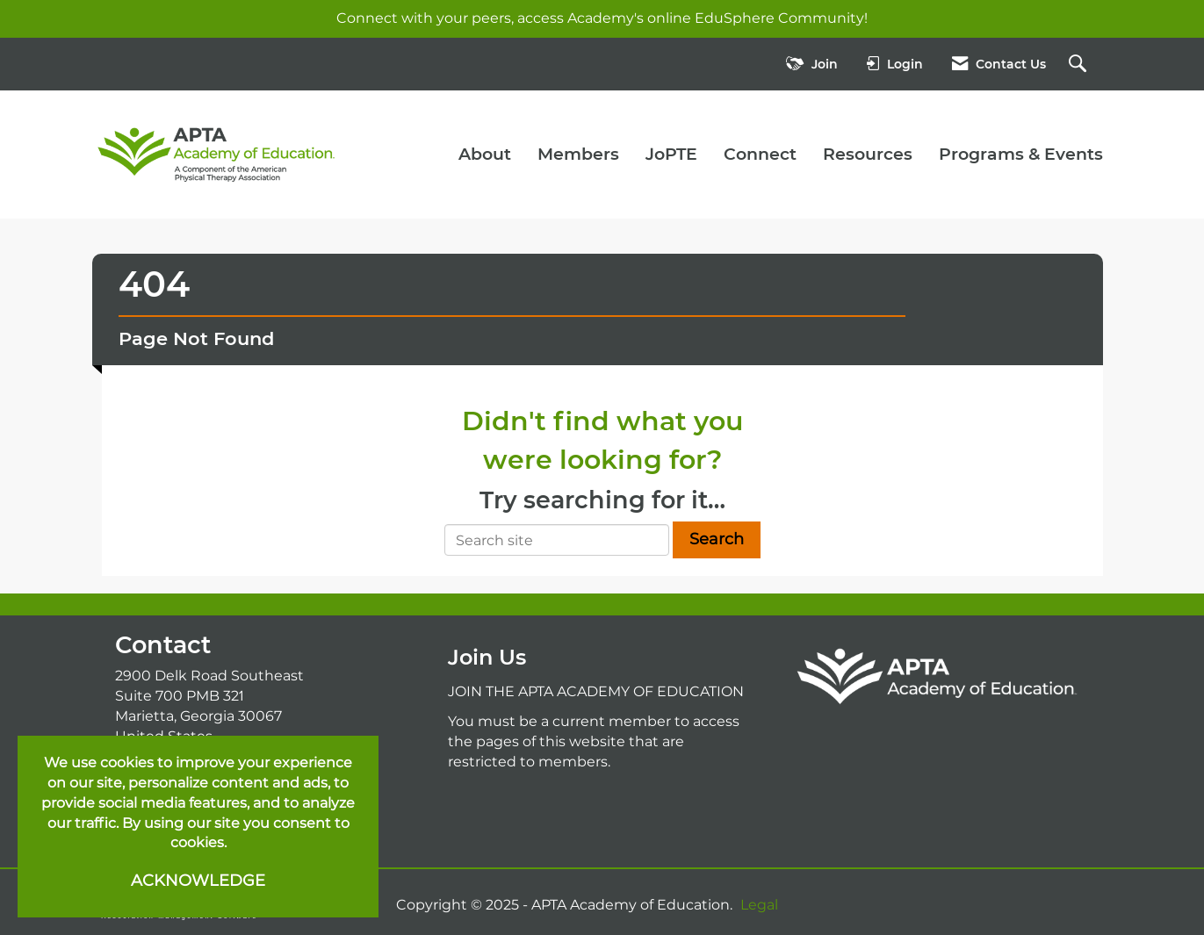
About (484, 154)
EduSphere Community (779, 18)
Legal (759, 904)
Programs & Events (1021, 154)
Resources (867, 154)
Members (578, 154)
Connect (760, 154)
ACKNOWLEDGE (198, 880)
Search (716, 539)
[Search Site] (1080, 65)
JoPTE (671, 154)
